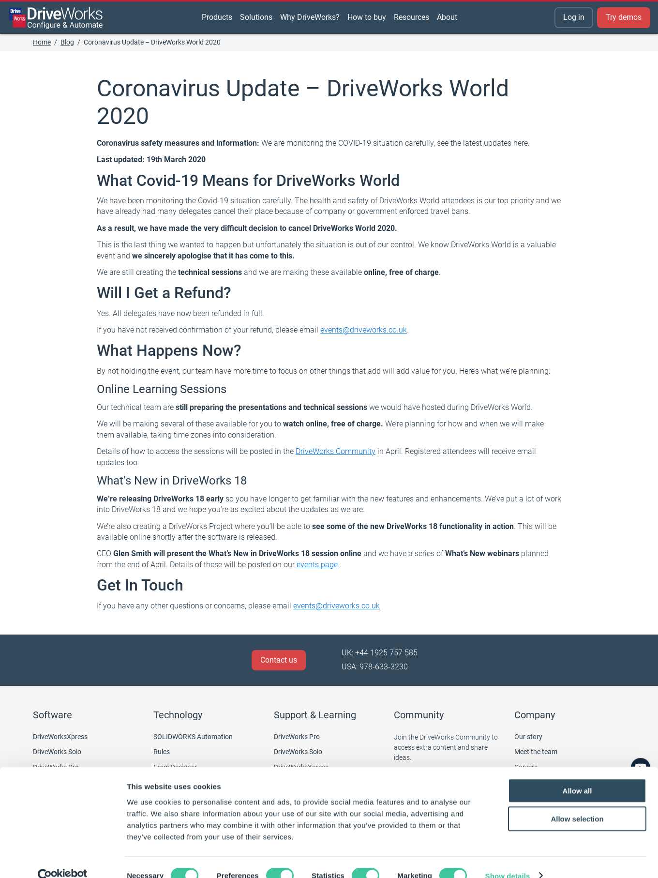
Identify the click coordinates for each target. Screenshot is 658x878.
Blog (67, 42)
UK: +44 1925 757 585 (380, 652)
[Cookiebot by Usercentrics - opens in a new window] (62, 859)
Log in (573, 17)
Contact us (278, 660)
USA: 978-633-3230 (375, 666)
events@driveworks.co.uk (363, 329)
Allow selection (577, 802)
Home (42, 42)
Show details (507, 859)
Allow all (577, 774)
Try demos (624, 17)
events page (317, 564)
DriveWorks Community (335, 451)
